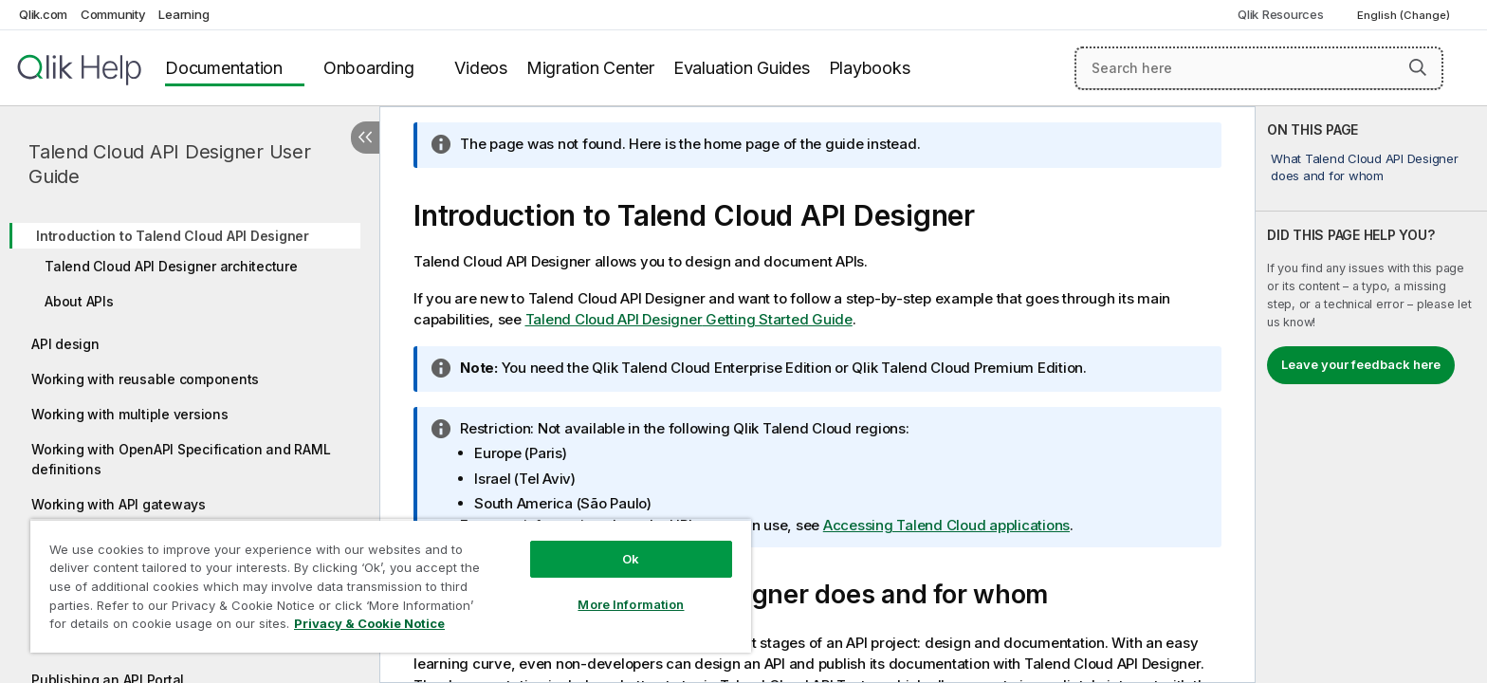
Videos (480, 68)
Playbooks (869, 68)
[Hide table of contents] (365, 137)
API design (65, 344)
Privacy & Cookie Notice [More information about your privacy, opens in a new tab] (369, 623)
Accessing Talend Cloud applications (946, 525)
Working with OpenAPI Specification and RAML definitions (180, 459)
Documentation (224, 68)
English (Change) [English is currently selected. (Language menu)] (1405, 15)
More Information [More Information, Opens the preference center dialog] (631, 604)
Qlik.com (43, 14)
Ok (630, 558)
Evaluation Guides (741, 68)
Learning (183, 14)
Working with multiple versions (130, 414)
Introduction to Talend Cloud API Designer (172, 236)
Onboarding (368, 68)
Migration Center (590, 68)
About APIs (79, 301)
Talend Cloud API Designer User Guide (169, 164)
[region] (390, 586)
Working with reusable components (145, 379)
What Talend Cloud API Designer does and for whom (1365, 167)
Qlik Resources (1281, 14)
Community (113, 14)
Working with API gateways (118, 504)
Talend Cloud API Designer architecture (171, 266)
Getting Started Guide (689, 319)
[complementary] (1371, 394)
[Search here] (1258, 68)
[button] (1418, 67)
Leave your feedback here (1361, 364)
